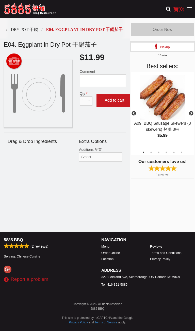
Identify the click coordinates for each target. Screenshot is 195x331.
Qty (86, 98)
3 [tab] (158, 152)
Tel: (114, 284)
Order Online (110, 253)
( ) (178, 9)
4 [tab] (166, 152)
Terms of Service (106, 322)
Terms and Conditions (166, 253)
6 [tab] (181, 152)
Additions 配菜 (100, 155)
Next (191, 113)
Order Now (162, 29)
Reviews (156, 246)
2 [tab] (151, 152)
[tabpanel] (162, 110)
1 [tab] (143, 152)
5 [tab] (173, 152)
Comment (103, 78)
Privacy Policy (160, 259)
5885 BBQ (13, 240)
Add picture (14, 61)
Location (107, 259)
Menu (105, 246)
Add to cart (114, 100)
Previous (133, 113)
